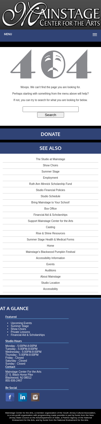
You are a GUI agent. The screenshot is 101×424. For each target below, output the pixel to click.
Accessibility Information (50, 258)
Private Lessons (20, 331)
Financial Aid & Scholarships (50, 214)
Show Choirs (50, 165)
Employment (50, 177)
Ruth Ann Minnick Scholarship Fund (50, 183)
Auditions (50, 270)
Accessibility (50, 289)
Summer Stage (50, 171)
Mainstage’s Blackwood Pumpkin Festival (50, 251)
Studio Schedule (50, 196)
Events (50, 264)
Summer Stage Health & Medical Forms (50, 239)
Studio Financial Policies (50, 190)
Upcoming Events (21, 323)
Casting (50, 227)
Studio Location (50, 282)
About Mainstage (50, 276)
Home (50, 245)
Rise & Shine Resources (50, 233)
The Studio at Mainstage (50, 159)
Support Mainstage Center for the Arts (50, 221)
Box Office (50, 208)
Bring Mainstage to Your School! (50, 202)
